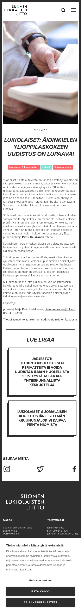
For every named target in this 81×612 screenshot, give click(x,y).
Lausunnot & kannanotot (23, 167)
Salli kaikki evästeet (40, 602)
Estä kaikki (40, 591)
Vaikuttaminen (62, 167)
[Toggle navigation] (73, 10)
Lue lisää (25, 569)
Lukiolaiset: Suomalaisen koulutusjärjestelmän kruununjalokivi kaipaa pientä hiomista (42, 418)
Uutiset (46, 167)
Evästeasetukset (40, 580)
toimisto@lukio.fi (56, 527)
